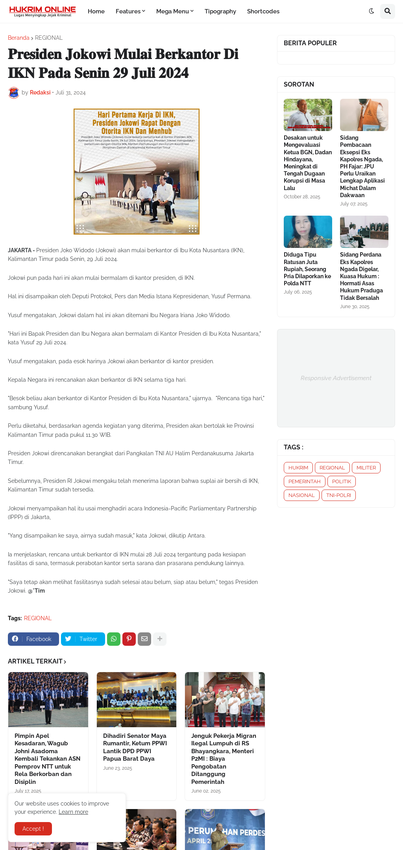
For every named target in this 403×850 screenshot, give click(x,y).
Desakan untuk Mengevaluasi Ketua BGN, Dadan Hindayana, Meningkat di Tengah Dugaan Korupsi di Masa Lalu (308, 163)
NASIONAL (301, 495)
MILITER (366, 468)
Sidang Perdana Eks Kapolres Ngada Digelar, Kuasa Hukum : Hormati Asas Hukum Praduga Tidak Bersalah (361, 276)
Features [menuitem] (128, 11)
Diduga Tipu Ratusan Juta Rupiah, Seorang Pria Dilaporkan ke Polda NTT (307, 268)
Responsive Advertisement (336, 378)
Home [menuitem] (96, 11)
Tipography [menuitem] (220, 11)
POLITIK (341, 481)
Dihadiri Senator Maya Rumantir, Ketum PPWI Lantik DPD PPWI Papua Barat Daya (135, 747)
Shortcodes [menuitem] (263, 11)
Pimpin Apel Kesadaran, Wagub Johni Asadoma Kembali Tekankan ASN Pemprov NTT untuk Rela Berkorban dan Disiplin (47, 758)
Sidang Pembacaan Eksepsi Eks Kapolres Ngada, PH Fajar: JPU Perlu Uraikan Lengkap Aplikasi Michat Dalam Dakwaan (362, 166)
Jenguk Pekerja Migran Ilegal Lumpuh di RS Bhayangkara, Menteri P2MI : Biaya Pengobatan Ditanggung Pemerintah (223, 758)
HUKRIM (298, 468)
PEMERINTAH (304, 481)
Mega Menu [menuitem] (172, 11)
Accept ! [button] (33, 829)
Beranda (19, 38)
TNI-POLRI (338, 495)
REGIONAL (49, 38)
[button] (371, 11)
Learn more (73, 812)
